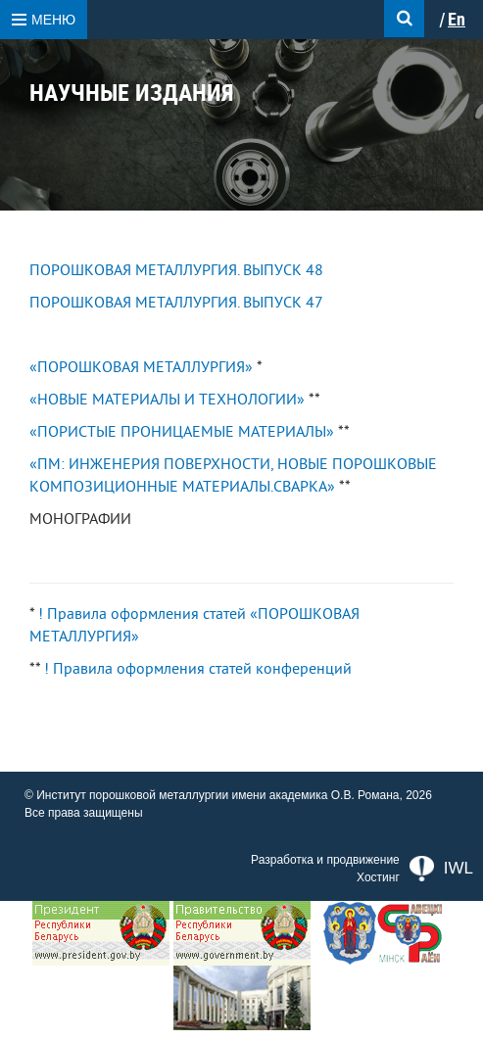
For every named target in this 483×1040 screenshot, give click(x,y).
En (456, 19)
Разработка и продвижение (325, 860)
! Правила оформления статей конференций (198, 669)
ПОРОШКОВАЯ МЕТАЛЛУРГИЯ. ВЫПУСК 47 (176, 302)
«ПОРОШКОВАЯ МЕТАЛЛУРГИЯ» (141, 367)
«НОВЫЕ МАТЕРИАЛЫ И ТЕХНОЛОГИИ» (167, 399)
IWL (441, 868)
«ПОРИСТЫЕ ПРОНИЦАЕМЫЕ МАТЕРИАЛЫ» (181, 432)
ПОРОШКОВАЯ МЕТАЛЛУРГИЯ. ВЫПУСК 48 (176, 270)
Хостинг (378, 877)
